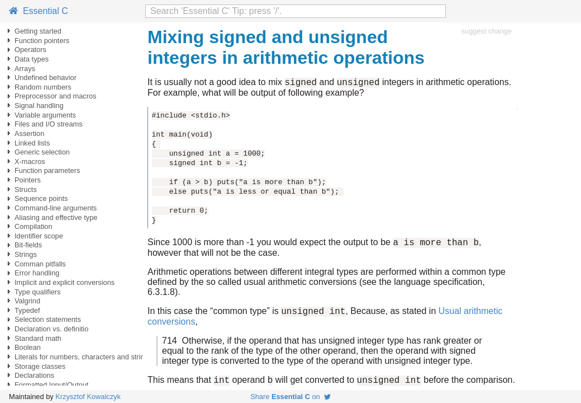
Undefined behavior (46, 77)
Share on (290, 396)
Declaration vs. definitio (51, 329)
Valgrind (27, 301)
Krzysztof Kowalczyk (88, 396)
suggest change (486, 31)
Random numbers (43, 87)
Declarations (34, 375)
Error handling (37, 273)
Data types (32, 59)
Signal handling (39, 105)
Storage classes (40, 366)
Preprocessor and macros (56, 96)
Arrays (25, 68)
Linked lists (32, 143)
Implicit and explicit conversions (65, 282)
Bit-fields (28, 245)
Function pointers (42, 40)
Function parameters (47, 170)
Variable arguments (45, 115)
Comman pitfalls (40, 264)
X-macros (30, 161)
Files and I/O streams (49, 124)
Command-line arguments (56, 208)
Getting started (38, 31)
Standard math (38, 338)
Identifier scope (39, 236)
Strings (26, 254)
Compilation (34, 226)
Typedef (27, 310)
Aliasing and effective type (56, 217)
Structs (26, 189)
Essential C (38, 11)
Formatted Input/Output (51, 385)
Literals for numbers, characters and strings (83, 357)
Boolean (28, 347)
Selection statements (48, 319)
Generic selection (42, 152)
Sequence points (41, 198)
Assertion (29, 133)
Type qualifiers (38, 292)
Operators (30, 49)
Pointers (28, 180)
